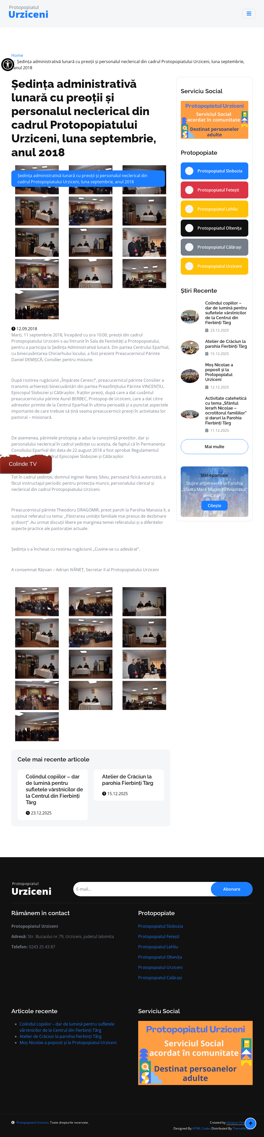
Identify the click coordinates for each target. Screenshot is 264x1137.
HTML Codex (201, 1128)
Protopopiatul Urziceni (160, 967)
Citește (214, 505)
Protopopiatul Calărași (160, 977)
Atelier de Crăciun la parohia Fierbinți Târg (127, 780)
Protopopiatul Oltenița (160, 957)
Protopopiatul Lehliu (158, 947)
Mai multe (214, 446)
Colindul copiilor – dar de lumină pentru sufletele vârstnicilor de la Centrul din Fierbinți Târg (54, 789)
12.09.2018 (24, 329)
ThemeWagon (243, 1128)
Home (17, 55)
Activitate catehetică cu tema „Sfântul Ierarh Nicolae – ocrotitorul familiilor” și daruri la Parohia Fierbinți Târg (225, 411)
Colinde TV (23, 464)
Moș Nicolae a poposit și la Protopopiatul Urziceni (219, 372)
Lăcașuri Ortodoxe (239, 1122)
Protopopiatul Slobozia (160, 926)
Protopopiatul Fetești (158, 936)
